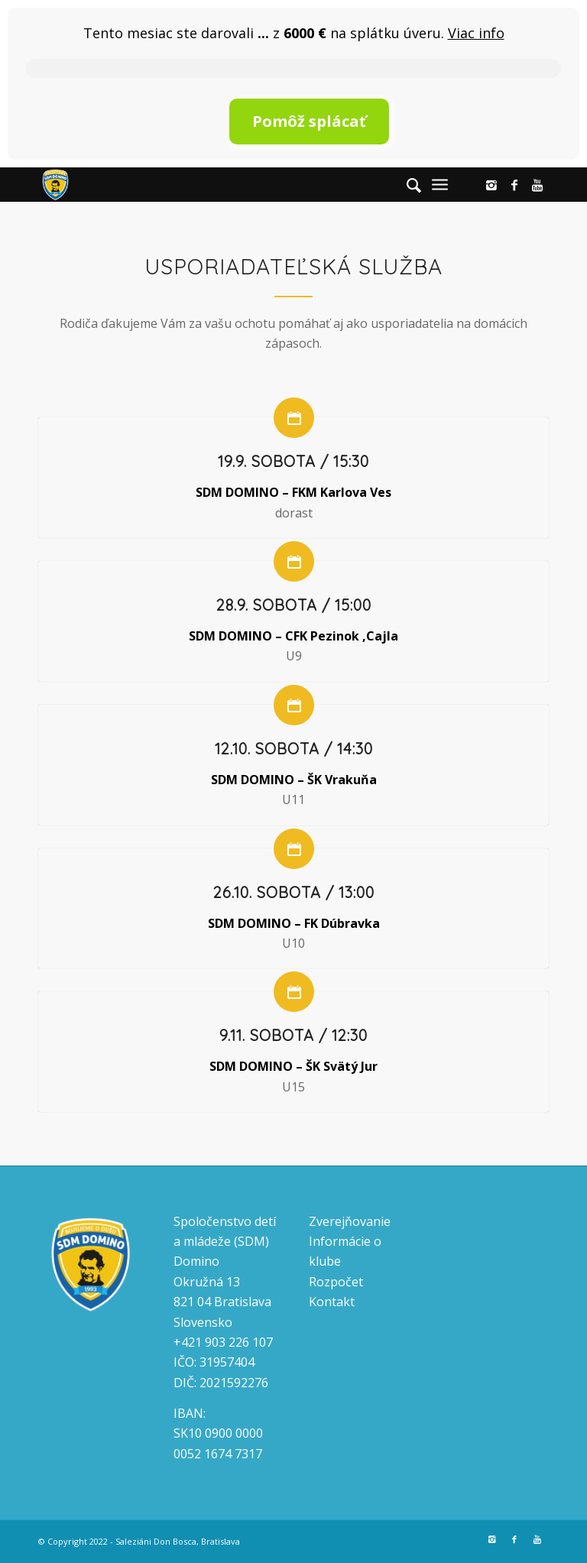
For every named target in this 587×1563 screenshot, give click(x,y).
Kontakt (332, 1301)
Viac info (476, 33)
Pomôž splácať (309, 121)
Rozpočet (336, 1281)
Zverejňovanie (350, 1221)
